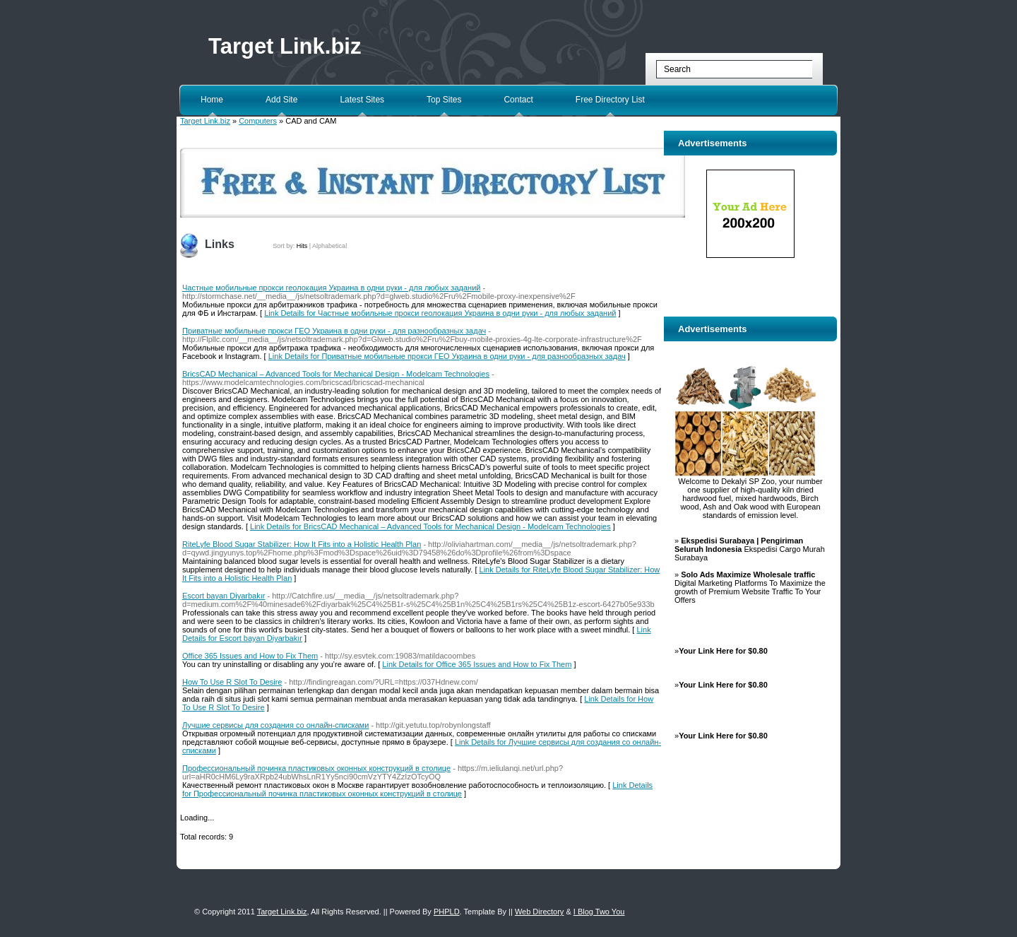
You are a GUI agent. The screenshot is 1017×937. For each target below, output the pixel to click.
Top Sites (444, 100)
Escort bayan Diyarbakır (223, 595)
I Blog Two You (599, 911)
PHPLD (447, 911)
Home (212, 100)
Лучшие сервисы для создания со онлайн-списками (275, 725)
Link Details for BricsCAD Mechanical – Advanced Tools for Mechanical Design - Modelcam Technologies (430, 526)
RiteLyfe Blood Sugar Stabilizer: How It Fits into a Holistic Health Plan (301, 544)
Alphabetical (329, 245)
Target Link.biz (284, 46)
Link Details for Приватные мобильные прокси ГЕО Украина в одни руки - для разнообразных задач (447, 356)
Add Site (281, 100)
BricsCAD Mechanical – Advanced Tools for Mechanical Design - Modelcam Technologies (335, 374)
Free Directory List (610, 100)
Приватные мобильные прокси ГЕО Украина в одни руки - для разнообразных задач (334, 330)
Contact (518, 100)
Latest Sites (362, 100)
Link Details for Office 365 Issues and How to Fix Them (476, 664)
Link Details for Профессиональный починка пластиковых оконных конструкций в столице (417, 789)
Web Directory (539, 911)
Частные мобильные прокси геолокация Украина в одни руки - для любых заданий (331, 287)
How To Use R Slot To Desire (232, 682)
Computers (258, 121)
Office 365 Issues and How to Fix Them (250, 656)
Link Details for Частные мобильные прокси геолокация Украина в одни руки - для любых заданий (440, 313)
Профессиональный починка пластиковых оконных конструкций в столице (316, 768)
